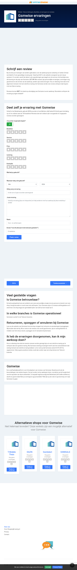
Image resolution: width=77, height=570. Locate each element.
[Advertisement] (38, 45)
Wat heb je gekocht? (13, 172)
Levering (9, 155)
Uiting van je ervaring (13, 189)
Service (9, 137)
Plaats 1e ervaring (12, 469)
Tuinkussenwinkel (60, 283)
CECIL (13, 283)
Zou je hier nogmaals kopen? (16, 121)
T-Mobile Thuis (12, 453)
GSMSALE (65, 452)
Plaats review (14, 237)
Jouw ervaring (11, 197)
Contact (6, 534)
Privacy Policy (57, 567)
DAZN (29, 452)
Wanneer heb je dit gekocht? (16, 181)
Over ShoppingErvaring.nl (12, 529)
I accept (47, 567)
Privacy (6, 532)
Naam (9, 219)
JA (9, 124)
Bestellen (10, 129)
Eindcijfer (10, 163)
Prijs (8, 146)
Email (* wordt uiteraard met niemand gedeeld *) (22, 228)
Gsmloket (47, 452)
